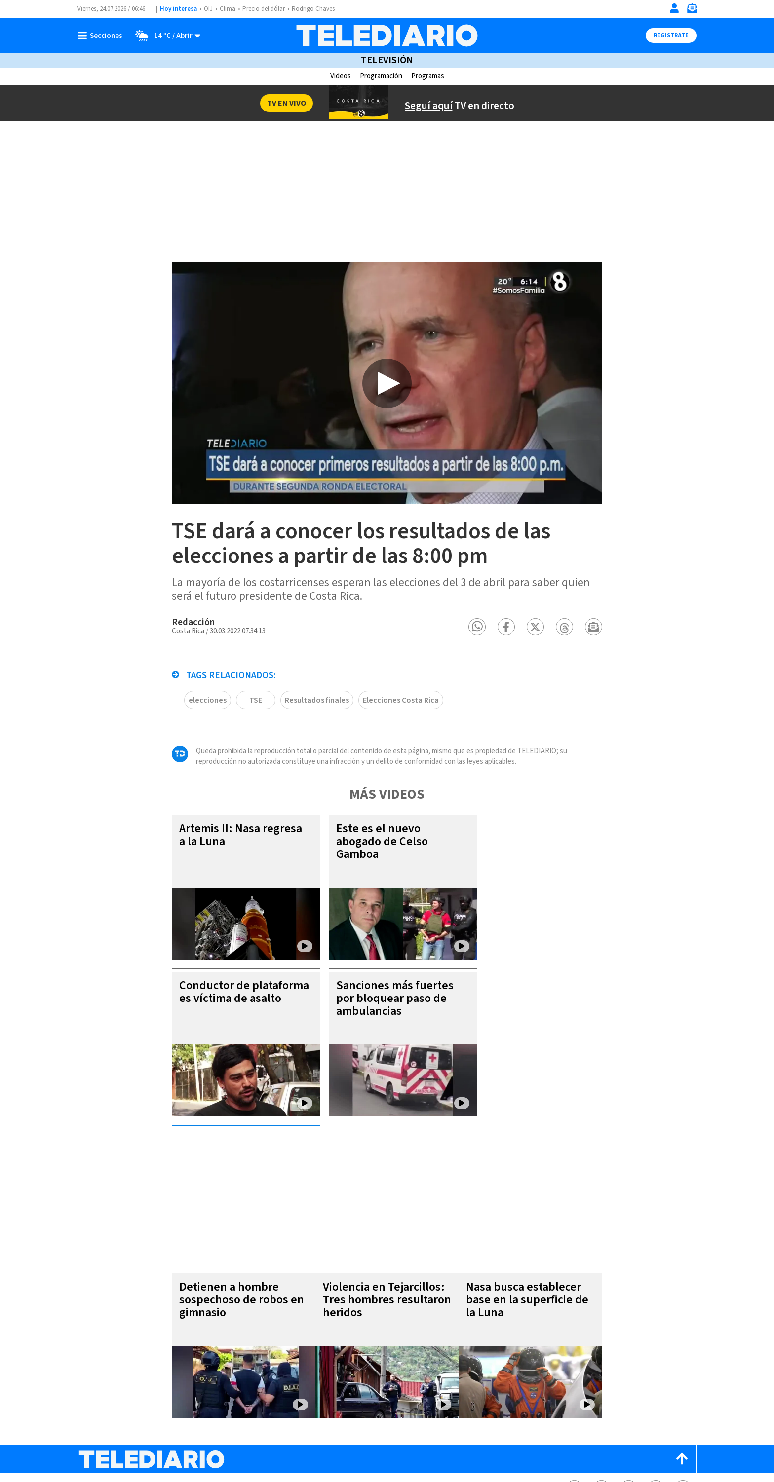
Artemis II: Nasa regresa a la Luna (227, 854)
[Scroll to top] (682, 1342)
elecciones (191, 718)
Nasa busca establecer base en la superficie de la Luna (540, 1182)
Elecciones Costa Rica (385, 718)
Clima (226, 8)
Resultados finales (300, 718)
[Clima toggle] (165, 35)
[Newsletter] (692, 10)
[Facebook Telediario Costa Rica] (574, 1371)
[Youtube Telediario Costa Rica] (683, 1371)
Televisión (387, 60)
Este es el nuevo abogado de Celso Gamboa (368, 860)
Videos (340, 76)
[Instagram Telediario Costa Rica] (628, 1371)
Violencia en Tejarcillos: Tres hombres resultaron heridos (384, 1182)
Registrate (671, 35)
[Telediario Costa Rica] (387, 35)
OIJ (207, 8)
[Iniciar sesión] (674, 8)
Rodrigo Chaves (312, 8)
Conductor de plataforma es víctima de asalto (228, 1011)
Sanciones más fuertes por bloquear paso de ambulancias (380, 1017)
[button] (493, 645)
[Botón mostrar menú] (102, 35)
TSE (238, 718)
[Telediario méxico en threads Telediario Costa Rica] (655, 1371)
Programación (381, 76)
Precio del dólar (262, 8)
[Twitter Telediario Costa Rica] (601, 1371)
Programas (427, 76)
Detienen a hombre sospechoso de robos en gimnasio (227, 1182)
